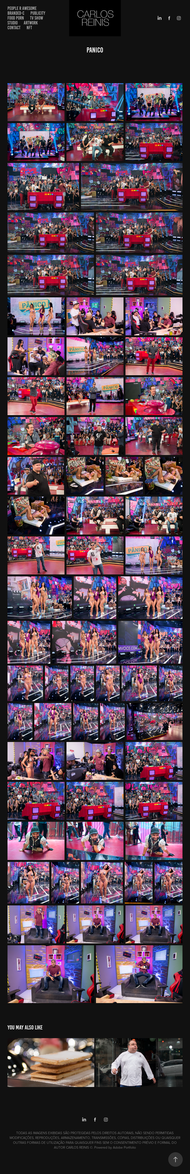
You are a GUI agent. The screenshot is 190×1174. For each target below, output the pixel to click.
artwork (31, 22)
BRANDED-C (15, 13)
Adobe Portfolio (124, 1147)
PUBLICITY (37, 13)
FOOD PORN (15, 18)
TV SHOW (36, 18)
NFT (29, 27)
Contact (14, 27)
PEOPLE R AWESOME (22, 8)
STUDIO (12, 22)
